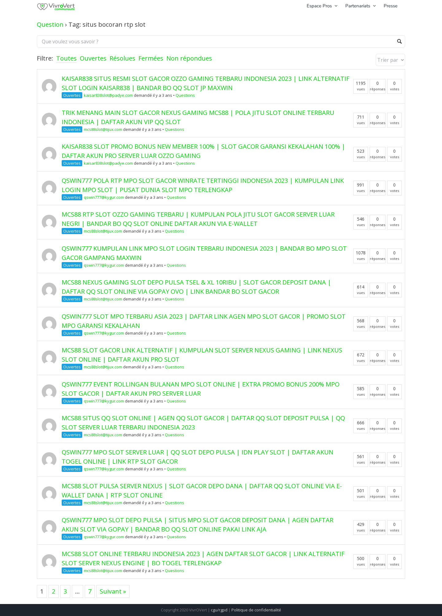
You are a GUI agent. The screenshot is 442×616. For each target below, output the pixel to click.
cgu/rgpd (219, 610)
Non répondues (189, 58)
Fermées (150, 58)
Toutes (66, 58)
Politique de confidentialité (256, 610)
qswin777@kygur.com (104, 197)
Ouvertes (93, 58)
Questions (185, 95)
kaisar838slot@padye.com (108, 95)
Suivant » (113, 591)
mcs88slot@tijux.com (103, 129)
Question (50, 24)
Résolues (122, 58)
